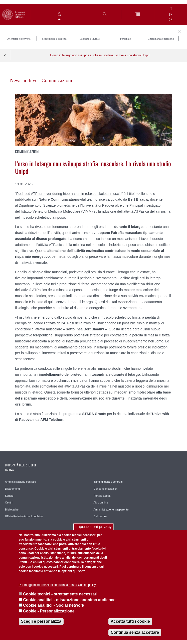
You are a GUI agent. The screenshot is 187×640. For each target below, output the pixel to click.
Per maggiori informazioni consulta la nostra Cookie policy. (58, 585)
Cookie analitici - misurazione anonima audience (69, 600)
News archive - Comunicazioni (41, 80)
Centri (8, 502)
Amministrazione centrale (20, 481)
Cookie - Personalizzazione (48, 611)
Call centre (100, 516)
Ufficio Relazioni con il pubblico (24, 516)
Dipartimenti (12, 488)
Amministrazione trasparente (111, 509)
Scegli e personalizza (41, 621)
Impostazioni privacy (93, 527)
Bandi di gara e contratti (108, 481)
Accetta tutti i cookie (130, 621)
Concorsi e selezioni (106, 488)
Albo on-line (101, 502)
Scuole (9, 495)
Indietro (5, 55)
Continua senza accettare (135, 632)
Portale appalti (102, 495)
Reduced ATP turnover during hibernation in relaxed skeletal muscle (69, 194)
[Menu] (138, 14)
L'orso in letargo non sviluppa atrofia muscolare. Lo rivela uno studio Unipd (99, 55)
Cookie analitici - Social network (53, 605)
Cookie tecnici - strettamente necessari (60, 594)
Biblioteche (12, 509)
